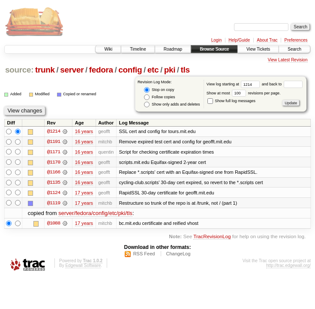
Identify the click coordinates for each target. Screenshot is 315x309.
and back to (282, 84)
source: (19, 69)
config (130, 69)
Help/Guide (239, 40)
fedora (101, 69)
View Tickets (258, 49)
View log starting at (234, 84)
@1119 (53, 203)
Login (216, 40)
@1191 (53, 141)
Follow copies (159, 97)
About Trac (267, 40)
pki (169, 69)
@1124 (53, 193)
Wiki (108, 49)
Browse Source (214, 49)
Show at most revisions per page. (244, 93)
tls (185, 69)
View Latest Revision (288, 60)
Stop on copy (159, 90)
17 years (84, 193)
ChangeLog (178, 254)
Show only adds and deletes (172, 104)
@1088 (53, 224)
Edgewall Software (83, 266)
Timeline (138, 49)
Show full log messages (231, 101)
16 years (84, 131)
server (72, 69)
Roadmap (173, 49)
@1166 (53, 172)
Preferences (296, 40)
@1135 (53, 182)
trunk (45, 69)
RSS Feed (144, 254)
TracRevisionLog (212, 237)
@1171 (53, 151)
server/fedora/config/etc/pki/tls (95, 214)
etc (153, 69)
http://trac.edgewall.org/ (288, 266)
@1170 (53, 162)
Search (294, 49)
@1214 (53, 131)
